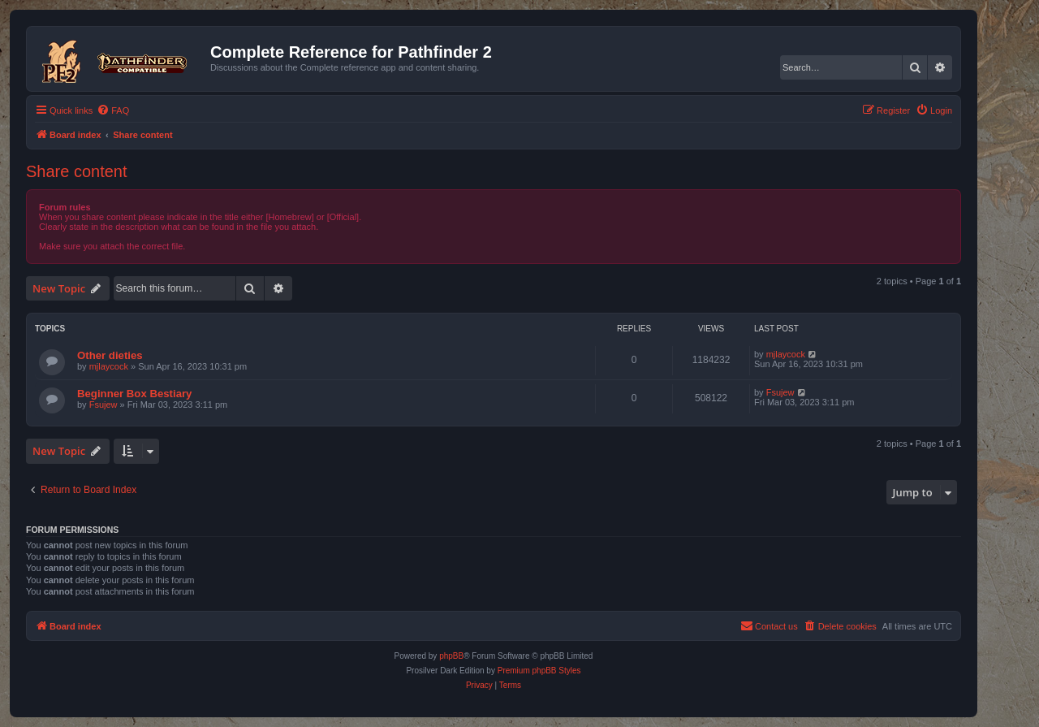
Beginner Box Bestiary (134, 393)
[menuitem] (113, 110)
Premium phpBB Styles (539, 670)
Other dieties (110, 355)
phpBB (451, 655)
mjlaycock (108, 366)
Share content (76, 171)
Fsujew (103, 404)
